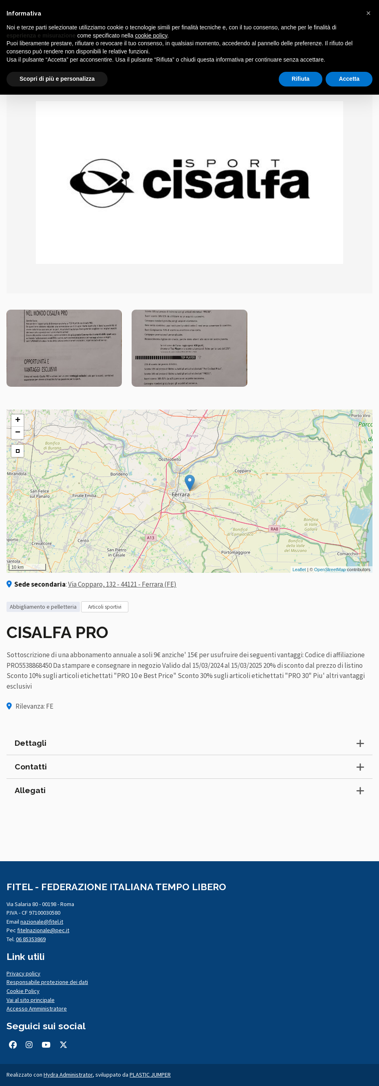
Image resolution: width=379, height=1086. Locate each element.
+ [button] (17, 420)
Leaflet (299, 569)
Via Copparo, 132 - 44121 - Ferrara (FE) (122, 584)
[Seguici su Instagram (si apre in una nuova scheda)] (29, 1045)
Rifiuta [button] (301, 78)
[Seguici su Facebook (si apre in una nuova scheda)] (13, 1045)
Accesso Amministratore (37, 1008)
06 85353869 (31, 939)
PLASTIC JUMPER (150, 1074)
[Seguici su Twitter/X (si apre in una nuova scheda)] (63, 1045)
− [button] (17, 433)
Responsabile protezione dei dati (47, 982)
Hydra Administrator (68, 1074)
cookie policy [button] (151, 35)
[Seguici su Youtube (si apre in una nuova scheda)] (46, 1045)
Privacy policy (23, 973)
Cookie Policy (23, 991)
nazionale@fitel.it (41, 921)
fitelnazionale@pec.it (43, 930)
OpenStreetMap (330, 569)
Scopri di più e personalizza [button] (57, 78)
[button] (368, 13)
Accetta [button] (349, 78)
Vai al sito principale (31, 1000)
